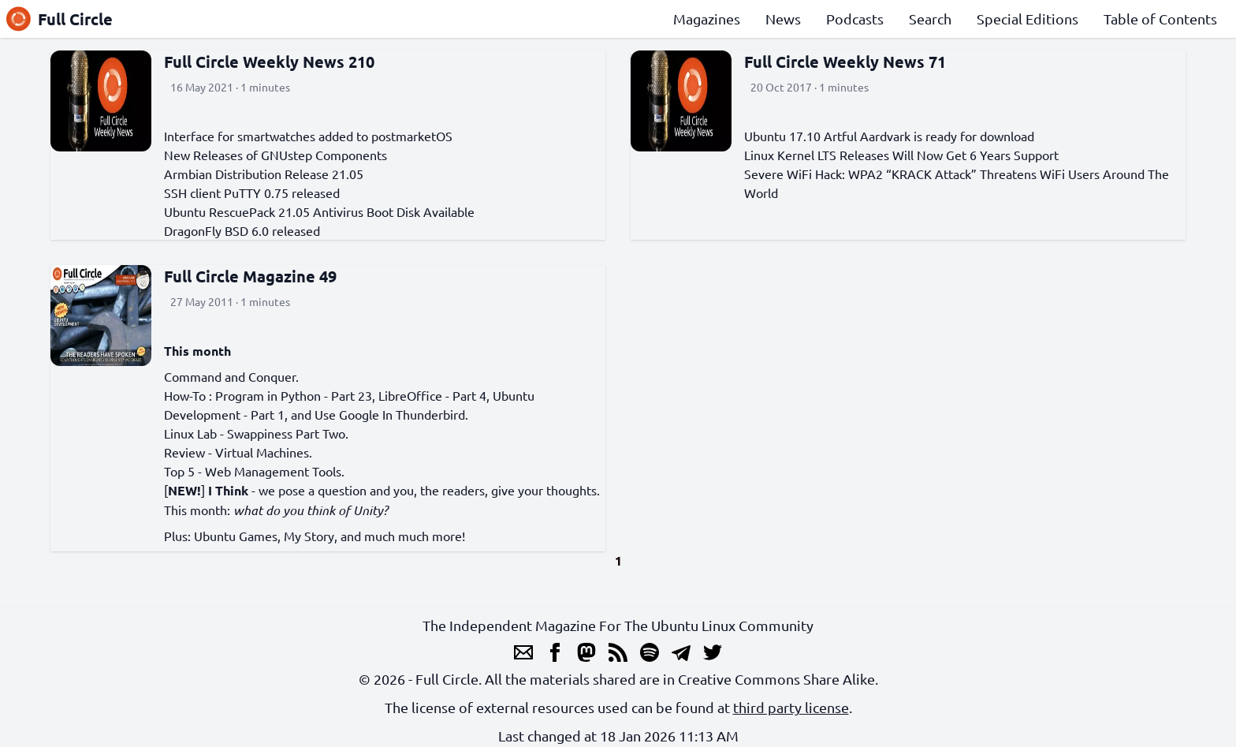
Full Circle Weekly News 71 (845, 61)
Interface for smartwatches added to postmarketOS (308, 136)
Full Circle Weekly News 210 (269, 61)
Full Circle (59, 19)
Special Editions (1027, 18)
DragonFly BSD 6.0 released (242, 230)
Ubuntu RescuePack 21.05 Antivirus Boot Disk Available (319, 211)
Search (930, 18)
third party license (791, 707)
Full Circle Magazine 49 (250, 276)
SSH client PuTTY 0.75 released (252, 192)
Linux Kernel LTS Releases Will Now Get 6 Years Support (901, 154)
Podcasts (855, 18)
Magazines (706, 18)
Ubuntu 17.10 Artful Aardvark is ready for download (889, 136)
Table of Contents (1160, 18)
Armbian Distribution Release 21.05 (263, 173)
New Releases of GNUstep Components (275, 154)
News (783, 18)
